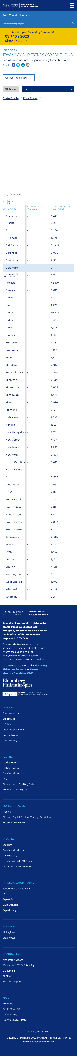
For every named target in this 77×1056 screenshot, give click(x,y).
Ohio (9, 477)
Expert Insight (10, 910)
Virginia (10, 566)
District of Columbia (11, 275)
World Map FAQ (11, 1008)
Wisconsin (12, 589)
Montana (11, 409)
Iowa (9, 327)
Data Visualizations (17, 15)
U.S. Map (7, 724)
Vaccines (7, 844)
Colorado (12, 252)
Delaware (12, 267)
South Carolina (15, 521)
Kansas (10, 335)
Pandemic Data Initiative (16, 888)
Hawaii (10, 297)
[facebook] (13, 65)
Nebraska (12, 417)
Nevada (10, 424)
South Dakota (15, 529)
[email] (28, 65)
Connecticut (14, 260)
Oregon (10, 492)
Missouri (11, 402)
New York (12, 454)
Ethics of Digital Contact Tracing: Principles (26, 817)
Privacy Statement (38, 1031)
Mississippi (12, 394)
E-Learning (9, 970)
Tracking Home (11, 713)
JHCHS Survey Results (15, 822)
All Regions (9, 932)
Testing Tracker (11, 767)
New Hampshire (16, 432)
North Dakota (14, 469)
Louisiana (12, 349)
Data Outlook (10, 904)
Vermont (11, 559)
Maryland (12, 364)
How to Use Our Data (14, 1019)
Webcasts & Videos (13, 959)
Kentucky (12, 342)
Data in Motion (11, 735)
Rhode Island (14, 514)
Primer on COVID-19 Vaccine (18, 861)
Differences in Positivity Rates (19, 784)
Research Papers (12, 981)
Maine (9, 357)
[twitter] (18, 65)
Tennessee (12, 536)
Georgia (11, 290)
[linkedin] (23, 65)
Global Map (9, 718)
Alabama (11, 216)
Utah (9, 551)
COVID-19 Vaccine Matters (17, 866)
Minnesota (12, 387)
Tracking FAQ (10, 740)
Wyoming (11, 596)
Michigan (11, 379)
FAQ (5, 778)
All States (10, 89)
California (12, 245)
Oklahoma (12, 484)
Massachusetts (15, 372)
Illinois (10, 312)
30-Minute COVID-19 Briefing (18, 965)
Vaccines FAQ (10, 855)
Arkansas (11, 237)
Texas (9, 544)
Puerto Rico (13, 507)
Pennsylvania (14, 499)
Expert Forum (10, 899)
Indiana (10, 320)
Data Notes (9, 937)
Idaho (9, 305)
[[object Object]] (13, 98)
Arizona (11, 230)
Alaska (10, 222)
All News (7, 976)
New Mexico (13, 447)
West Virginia (14, 581)
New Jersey (13, 439)
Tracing (7, 811)
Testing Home (10, 762)
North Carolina (15, 462)
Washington (13, 574)
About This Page (18, 77)
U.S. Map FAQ (10, 1014)
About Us (8, 1003)
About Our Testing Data (16, 789)
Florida (10, 282)
